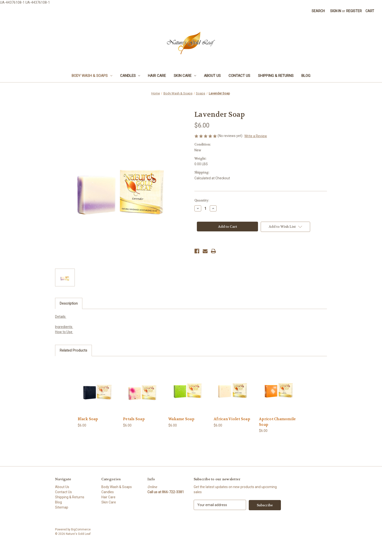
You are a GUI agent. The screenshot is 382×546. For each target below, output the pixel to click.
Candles (130, 75)
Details (60, 316)
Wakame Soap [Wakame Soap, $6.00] (181, 419)
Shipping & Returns (276, 75)
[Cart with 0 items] (370, 11)
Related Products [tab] (73, 350)
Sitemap (61, 507)
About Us (212, 75)
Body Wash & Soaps (92, 75)
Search (318, 11)
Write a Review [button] (255, 136)
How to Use (64, 332)
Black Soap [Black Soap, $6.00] (88, 419)
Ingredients (64, 327)
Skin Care (185, 75)
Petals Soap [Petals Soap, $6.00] (134, 419)
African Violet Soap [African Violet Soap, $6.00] (232, 419)
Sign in (335, 11)
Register (354, 11)
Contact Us (239, 75)
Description (69, 303)
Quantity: (201, 200)
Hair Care (157, 75)
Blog (305, 75)
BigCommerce (81, 529)
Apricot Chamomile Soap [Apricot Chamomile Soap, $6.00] (277, 422)
